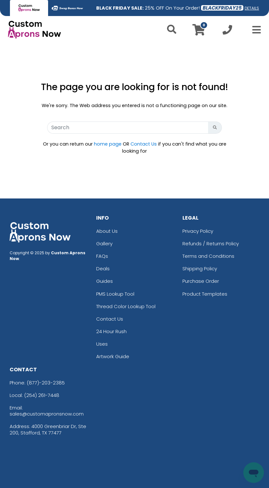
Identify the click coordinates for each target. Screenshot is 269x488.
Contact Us (143, 144)
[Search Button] (215, 128)
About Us (107, 231)
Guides (104, 281)
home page (108, 144)
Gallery (104, 243)
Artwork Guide (112, 356)
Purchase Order (200, 281)
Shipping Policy (199, 268)
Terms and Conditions (208, 256)
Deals (103, 268)
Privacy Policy (197, 231)
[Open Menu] (254, 30)
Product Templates (204, 293)
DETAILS (252, 8)
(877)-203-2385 (46, 382)
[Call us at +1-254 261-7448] (227, 31)
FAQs (102, 256)
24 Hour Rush (111, 331)
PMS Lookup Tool (115, 293)
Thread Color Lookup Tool (126, 306)
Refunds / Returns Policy (210, 243)
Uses (102, 344)
